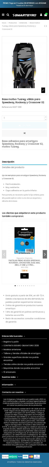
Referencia (7, 107)
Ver (24, 275)
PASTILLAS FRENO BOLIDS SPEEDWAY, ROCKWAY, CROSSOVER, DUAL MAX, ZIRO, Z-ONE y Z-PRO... (24, 262)
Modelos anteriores (12, 349)
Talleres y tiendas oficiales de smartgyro (22, 353)
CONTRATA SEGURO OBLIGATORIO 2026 (21, 345)
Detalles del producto (13, 167)
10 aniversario (10, 372)
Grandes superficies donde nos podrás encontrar (21, 359)
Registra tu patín (11, 341)
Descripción (8, 161)
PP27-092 (24, 267)
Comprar (25, 125)
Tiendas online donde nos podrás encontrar (23, 364)
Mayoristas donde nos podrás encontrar (22, 368)
